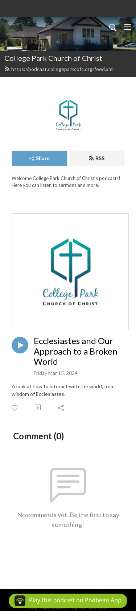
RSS (96, 158)
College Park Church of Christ (53, 58)
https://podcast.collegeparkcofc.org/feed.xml (59, 69)
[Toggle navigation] (127, 27)
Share (39, 158)
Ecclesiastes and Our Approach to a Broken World (76, 351)
